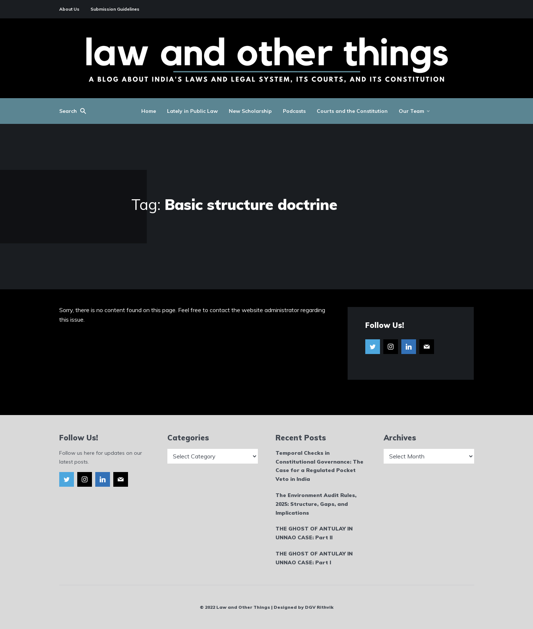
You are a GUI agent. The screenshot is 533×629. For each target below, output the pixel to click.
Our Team (411, 111)
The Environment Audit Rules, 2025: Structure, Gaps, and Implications (316, 504)
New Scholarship (250, 111)
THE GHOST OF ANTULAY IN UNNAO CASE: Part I (314, 558)
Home (148, 111)
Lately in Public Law (192, 111)
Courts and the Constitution (352, 111)
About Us (69, 9)
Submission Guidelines (114, 9)
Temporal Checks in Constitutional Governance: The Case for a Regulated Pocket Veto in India (319, 466)
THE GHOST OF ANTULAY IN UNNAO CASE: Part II (314, 533)
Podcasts (294, 111)
